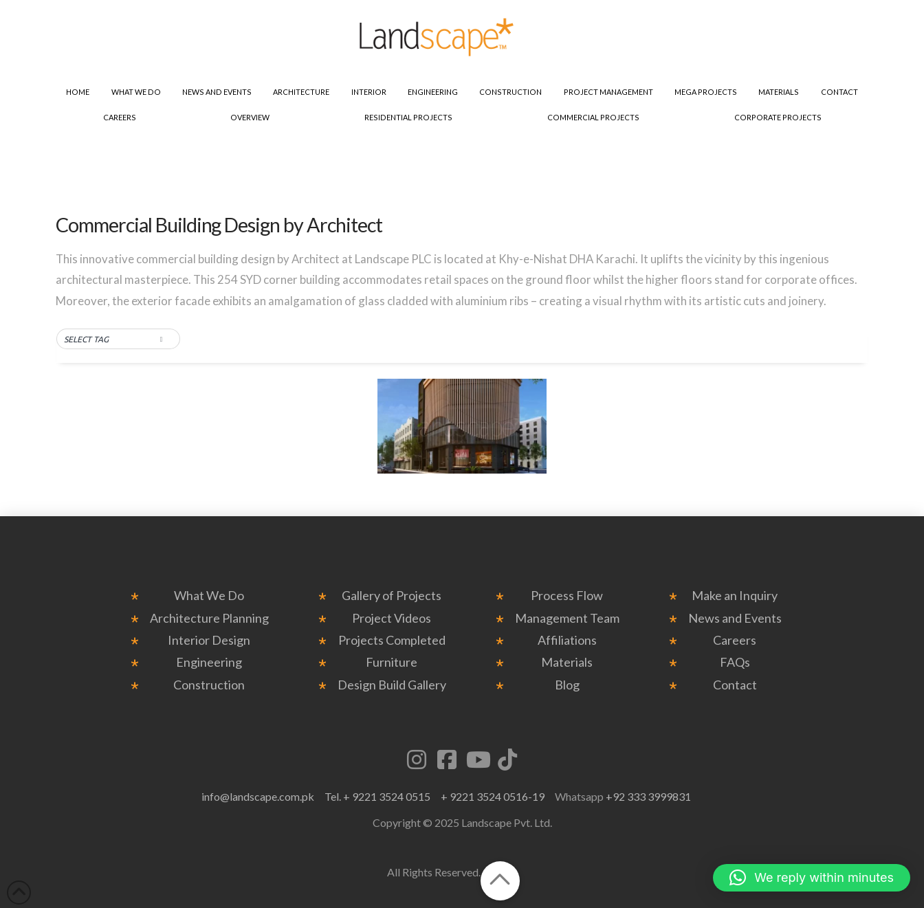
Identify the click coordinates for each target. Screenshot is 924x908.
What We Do (209, 596)
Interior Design (209, 640)
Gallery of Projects (391, 596)
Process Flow (567, 596)
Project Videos (391, 618)
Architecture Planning (209, 618)
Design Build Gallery (392, 685)
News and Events (735, 618)
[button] (118, 339)
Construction (209, 685)
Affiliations (567, 640)
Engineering (209, 662)
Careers (734, 640)
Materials (567, 662)
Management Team (567, 618)
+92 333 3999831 (648, 796)
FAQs (735, 662)
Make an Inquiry (735, 596)
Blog (567, 685)
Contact (735, 685)
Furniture (391, 662)
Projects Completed (392, 640)
